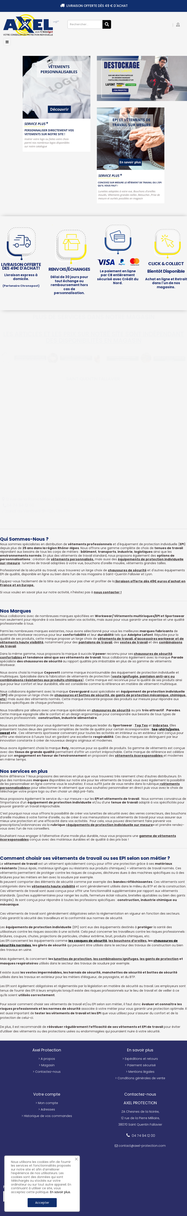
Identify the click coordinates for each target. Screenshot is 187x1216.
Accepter (42, 1202)
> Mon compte (47, 1103)
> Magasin (47, 1065)
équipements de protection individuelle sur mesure (110, 825)
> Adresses (46, 1109)
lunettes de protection (73, 959)
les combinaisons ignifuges (115, 959)
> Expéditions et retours (140, 1059)
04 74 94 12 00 (143, 1135)
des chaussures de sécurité (40, 661)
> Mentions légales (140, 1072)
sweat (5, 733)
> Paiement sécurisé (140, 1065)
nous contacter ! (108, 592)
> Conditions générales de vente (140, 1078)
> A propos (46, 1059)
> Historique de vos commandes (47, 1116)
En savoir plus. (60, 1192)
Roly (65, 748)
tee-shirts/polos (165, 729)
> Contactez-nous (47, 1072)
